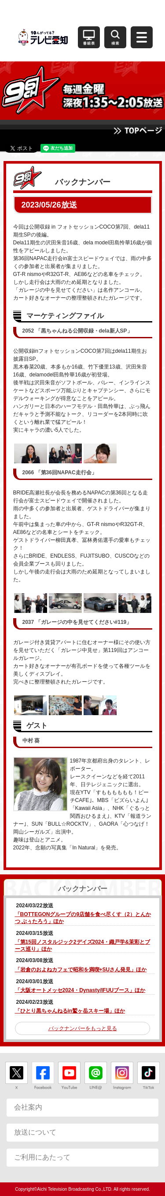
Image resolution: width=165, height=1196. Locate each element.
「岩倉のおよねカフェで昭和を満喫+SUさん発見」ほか (81, 970)
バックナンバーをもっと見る (82, 1028)
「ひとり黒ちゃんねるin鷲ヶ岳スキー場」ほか (70, 1011)
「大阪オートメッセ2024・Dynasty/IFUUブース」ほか (80, 990)
